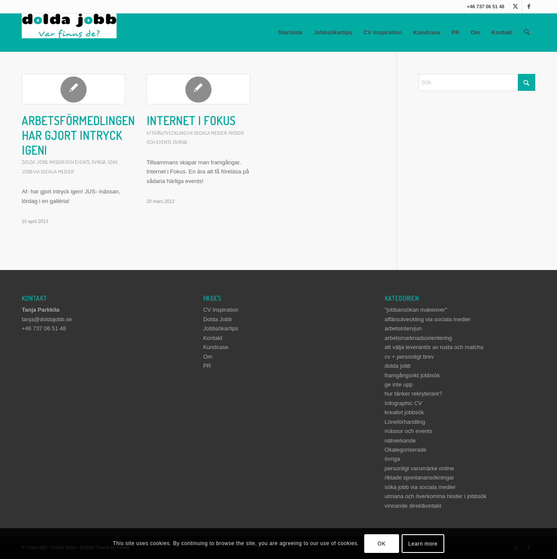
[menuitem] (526, 32)
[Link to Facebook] (528, 6)
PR (456, 32)
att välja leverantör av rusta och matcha (434, 347)
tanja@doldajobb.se (47, 319)
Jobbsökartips (332, 32)
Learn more (422, 544)
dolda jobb (34, 162)
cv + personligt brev (409, 356)
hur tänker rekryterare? (413, 393)
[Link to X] (515, 6)
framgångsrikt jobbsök (412, 375)
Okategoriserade (405, 449)
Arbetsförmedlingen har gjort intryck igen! (78, 135)
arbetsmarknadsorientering (418, 338)
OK (382, 544)
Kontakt (501, 32)
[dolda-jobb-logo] (69, 32)
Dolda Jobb (217, 319)
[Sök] (526, 32)
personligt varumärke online (419, 468)
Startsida (290, 32)
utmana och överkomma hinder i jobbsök (436, 496)
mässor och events (69, 162)
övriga (98, 162)
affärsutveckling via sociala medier (187, 133)
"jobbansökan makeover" (416, 309)
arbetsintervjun (403, 328)
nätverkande (400, 440)
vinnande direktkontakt (413, 505)
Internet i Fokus (191, 120)
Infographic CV (403, 403)
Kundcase (426, 32)
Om (475, 32)
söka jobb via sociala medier (420, 487)
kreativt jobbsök (404, 412)
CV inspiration (382, 32)
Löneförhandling (405, 422)
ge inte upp (399, 384)
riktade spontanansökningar (419, 477)
